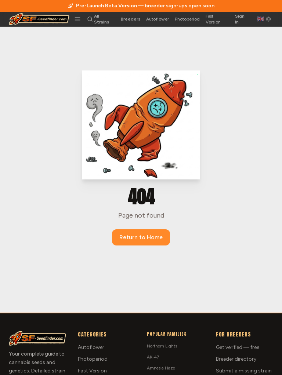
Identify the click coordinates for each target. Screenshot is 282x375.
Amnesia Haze (161, 368)
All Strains (101, 19)
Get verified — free (237, 347)
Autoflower (157, 19)
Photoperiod (187, 19)
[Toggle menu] (77, 19)
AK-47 (153, 357)
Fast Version (213, 19)
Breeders (130, 19)
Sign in (240, 19)
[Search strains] (90, 19)
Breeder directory (236, 359)
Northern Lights (162, 346)
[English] (264, 19)
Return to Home (141, 237)
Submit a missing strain (244, 371)
